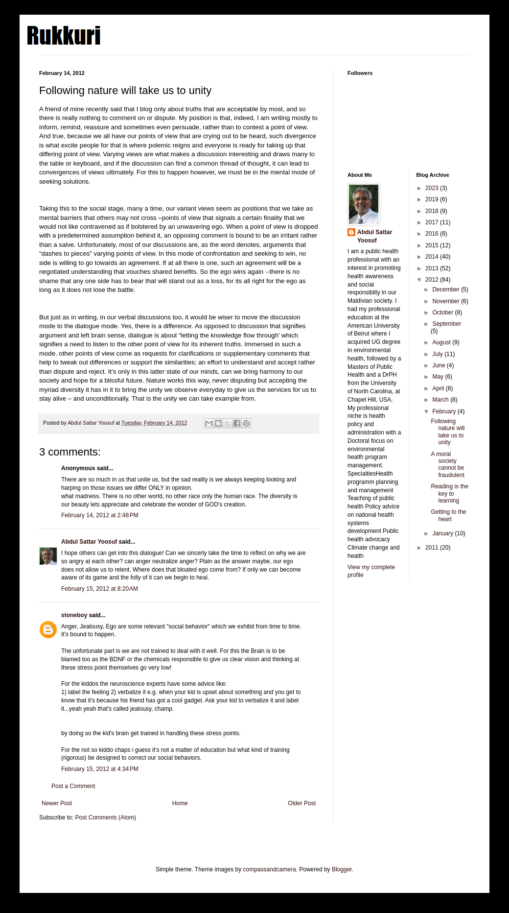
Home (180, 803)
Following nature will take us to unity (447, 432)
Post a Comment (73, 786)
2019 (432, 199)
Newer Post (57, 803)
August (442, 342)
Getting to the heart (448, 515)
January (443, 533)
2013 (432, 268)
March (441, 399)
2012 (432, 279)
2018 (432, 211)
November (446, 301)
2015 (432, 245)
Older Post (302, 803)
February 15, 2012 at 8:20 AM (99, 588)
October (443, 312)
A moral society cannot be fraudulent (447, 465)
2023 (432, 188)
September (446, 323)
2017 (432, 222)
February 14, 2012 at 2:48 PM (100, 515)
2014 (432, 256)
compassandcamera (269, 869)
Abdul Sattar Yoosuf (89, 541)
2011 (432, 547)
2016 (432, 233)
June (439, 365)
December (446, 289)
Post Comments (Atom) (105, 817)
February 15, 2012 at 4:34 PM (100, 769)
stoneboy (74, 615)
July (438, 354)
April (438, 388)
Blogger (342, 869)
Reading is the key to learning (449, 493)
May (438, 376)
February (444, 411)
